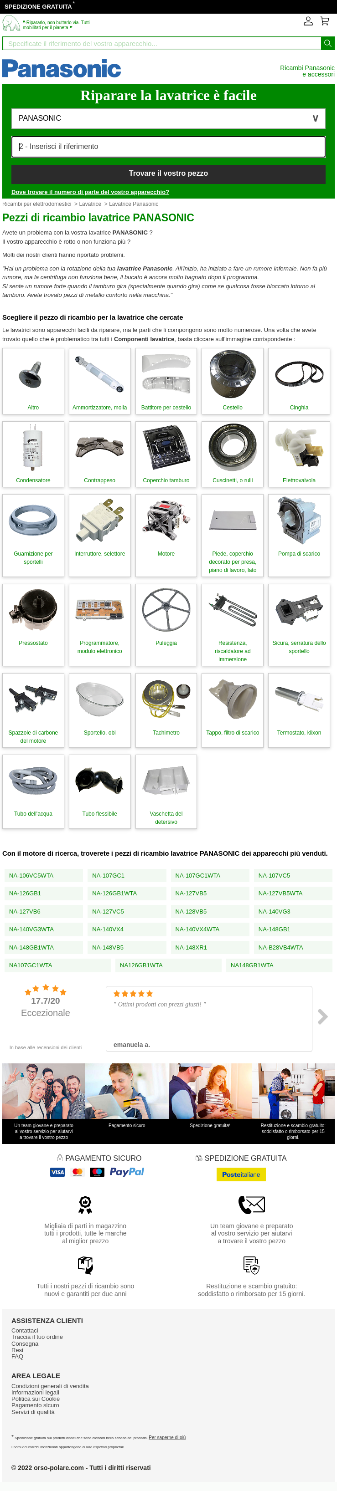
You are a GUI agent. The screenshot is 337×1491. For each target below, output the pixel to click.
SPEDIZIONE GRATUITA (38, 6)
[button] (168, 118)
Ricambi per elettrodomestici (36, 204)
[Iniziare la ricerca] (328, 43)
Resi (17, 1350)
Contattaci (24, 1330)
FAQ (17, 1356)
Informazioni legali (35, 1392)
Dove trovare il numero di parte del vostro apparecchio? (90, 192)
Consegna (24, 1343)
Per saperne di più (167, 1437)
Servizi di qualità (33, 1412)
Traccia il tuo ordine (37, 1336)
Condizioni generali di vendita (50, 1386)
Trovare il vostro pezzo (168, 173)
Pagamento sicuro (35, 1405)
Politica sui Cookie (35, 1398)
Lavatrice (90, 204)
